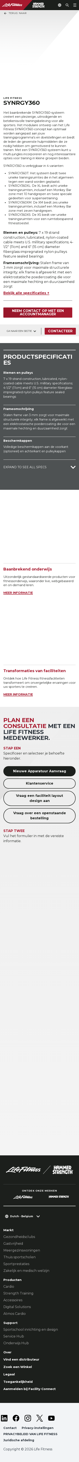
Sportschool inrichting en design (30, 1330)
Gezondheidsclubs (19, 1237)
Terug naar (15, 13)
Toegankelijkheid (18, 1382)
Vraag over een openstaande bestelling (39, 815)
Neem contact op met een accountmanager (38, 312)
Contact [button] (10, 1428)
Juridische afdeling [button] (18, 1440)
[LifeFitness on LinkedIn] (4, 1418)
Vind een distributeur (21, 1359)
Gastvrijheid (13, 1244)
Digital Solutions (17, 1307)
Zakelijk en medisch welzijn (26, 1271)
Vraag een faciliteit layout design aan (39, 798)
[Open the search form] (67, 5)
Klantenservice (39, 783)
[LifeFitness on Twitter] (39, 1418)
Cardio (8, 1287)
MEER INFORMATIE (18, 593)
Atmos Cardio (14, 1314)
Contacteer (60, 331)
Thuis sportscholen (19, 1257)
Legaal (9, 1374)
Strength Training (18, 1293)
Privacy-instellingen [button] (38, 1428)
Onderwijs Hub (16, 1343)
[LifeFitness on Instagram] (27, 1418)
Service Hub (13, 1336)
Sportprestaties (16, 1264)
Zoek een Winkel (17, 1367)
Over (7, 1352)
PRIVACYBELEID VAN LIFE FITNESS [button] (30, 1434)
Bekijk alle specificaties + (26, 293)
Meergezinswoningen (21, 1250)
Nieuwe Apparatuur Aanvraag (39, 771)
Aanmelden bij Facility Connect (29, 1389)
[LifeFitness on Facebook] (16, 1418)
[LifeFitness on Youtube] (51, 1418)
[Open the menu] (74, 5)
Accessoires (12, 1300)
